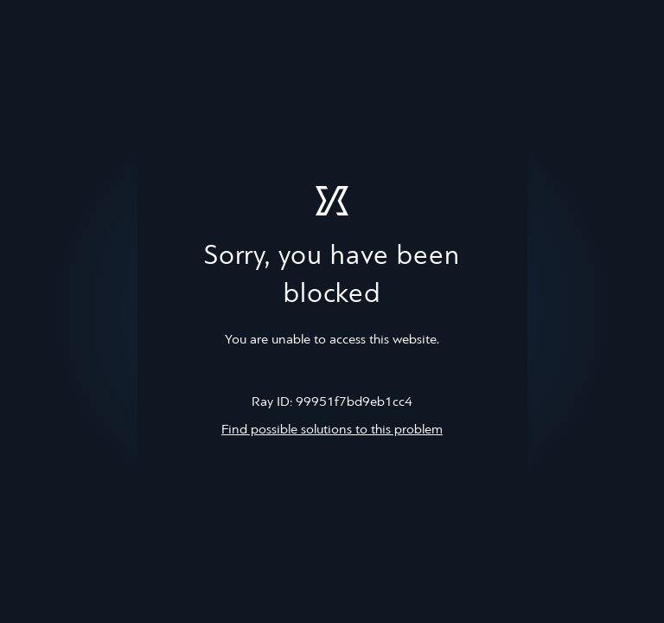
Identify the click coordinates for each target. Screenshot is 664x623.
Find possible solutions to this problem (332, 430)
